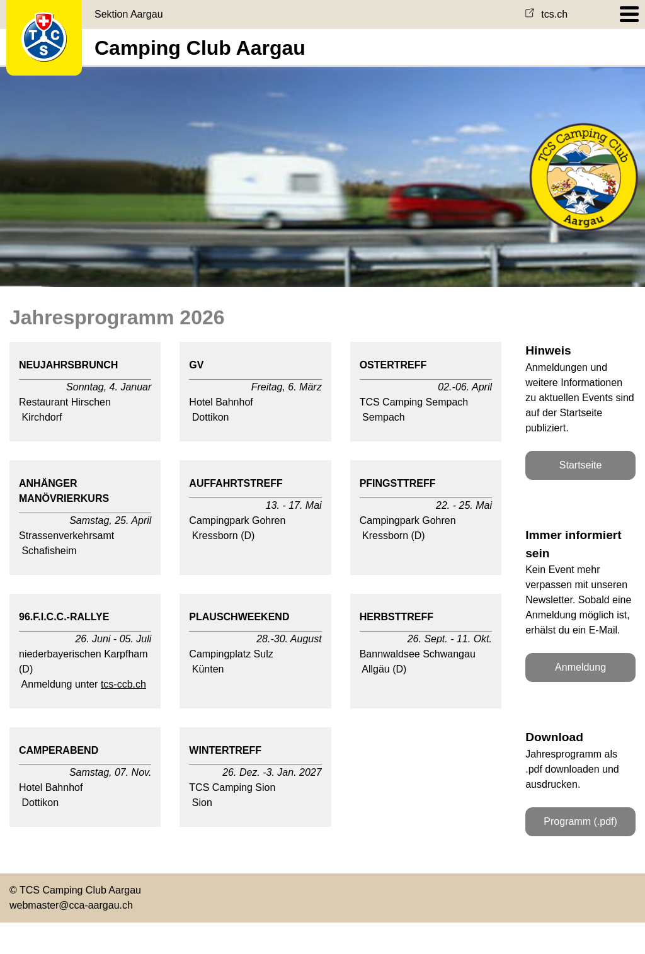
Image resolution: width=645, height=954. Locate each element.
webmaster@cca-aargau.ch (71, 905)
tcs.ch (546, 14)
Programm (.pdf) (580, 821)
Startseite (580, 465)
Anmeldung (580, 667)
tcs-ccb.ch (123, 684)
